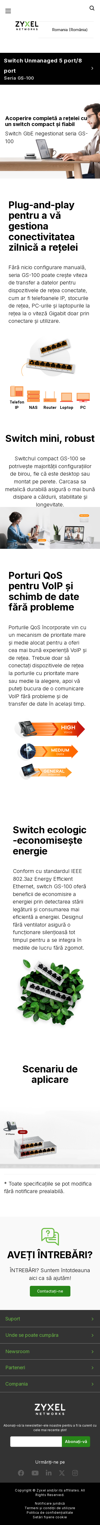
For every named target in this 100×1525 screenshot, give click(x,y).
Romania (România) (70, 29)
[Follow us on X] (62, 1474)
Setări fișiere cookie (50, 1517)
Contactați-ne (50, 1291)
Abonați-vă (76, 1441)
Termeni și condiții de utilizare (50, 1508)
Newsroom (17, 1351)
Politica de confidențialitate (50, 1513)
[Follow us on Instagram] (75, 1474)
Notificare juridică (50, 1503)
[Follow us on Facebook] (21, 1474)
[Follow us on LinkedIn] (48, 1474)
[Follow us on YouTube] (35, 1474)
